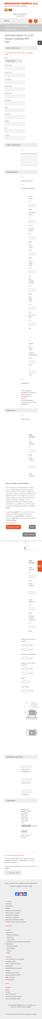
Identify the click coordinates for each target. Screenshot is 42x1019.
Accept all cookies (13, 527)
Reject (32, 527)
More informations (11, 522)
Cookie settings (29, 534)
